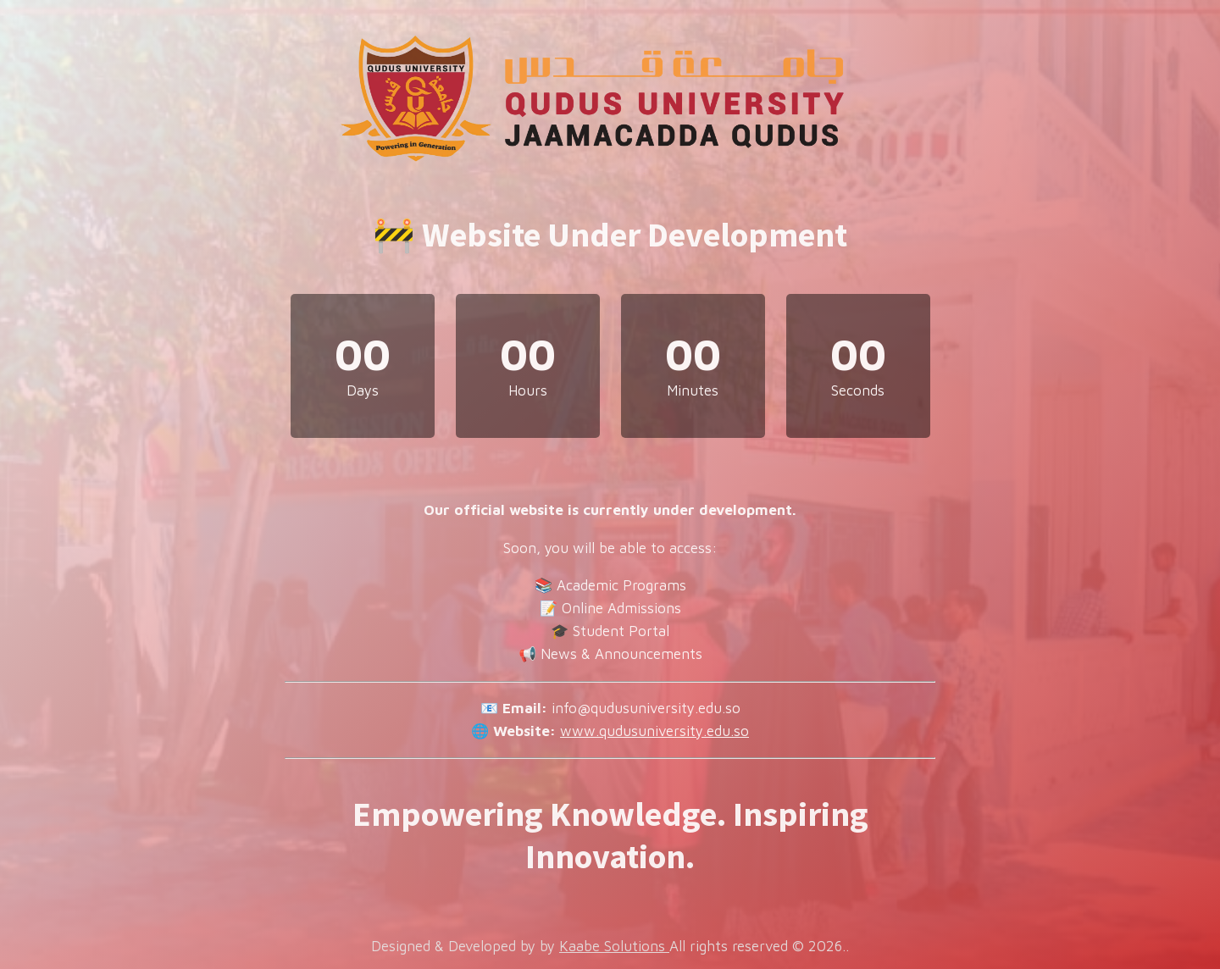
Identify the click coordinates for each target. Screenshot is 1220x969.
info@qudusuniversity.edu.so (646, 708)
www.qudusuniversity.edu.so (654, 731)
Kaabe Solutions (614, 946)
